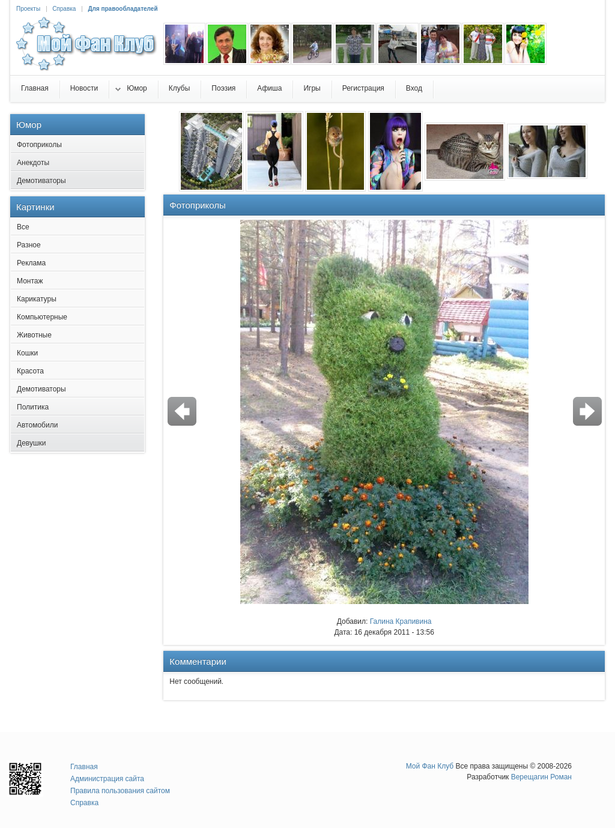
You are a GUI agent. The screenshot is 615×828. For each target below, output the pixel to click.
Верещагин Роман (541, 777)
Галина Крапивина (401, 621)
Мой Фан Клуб (430, 766)
